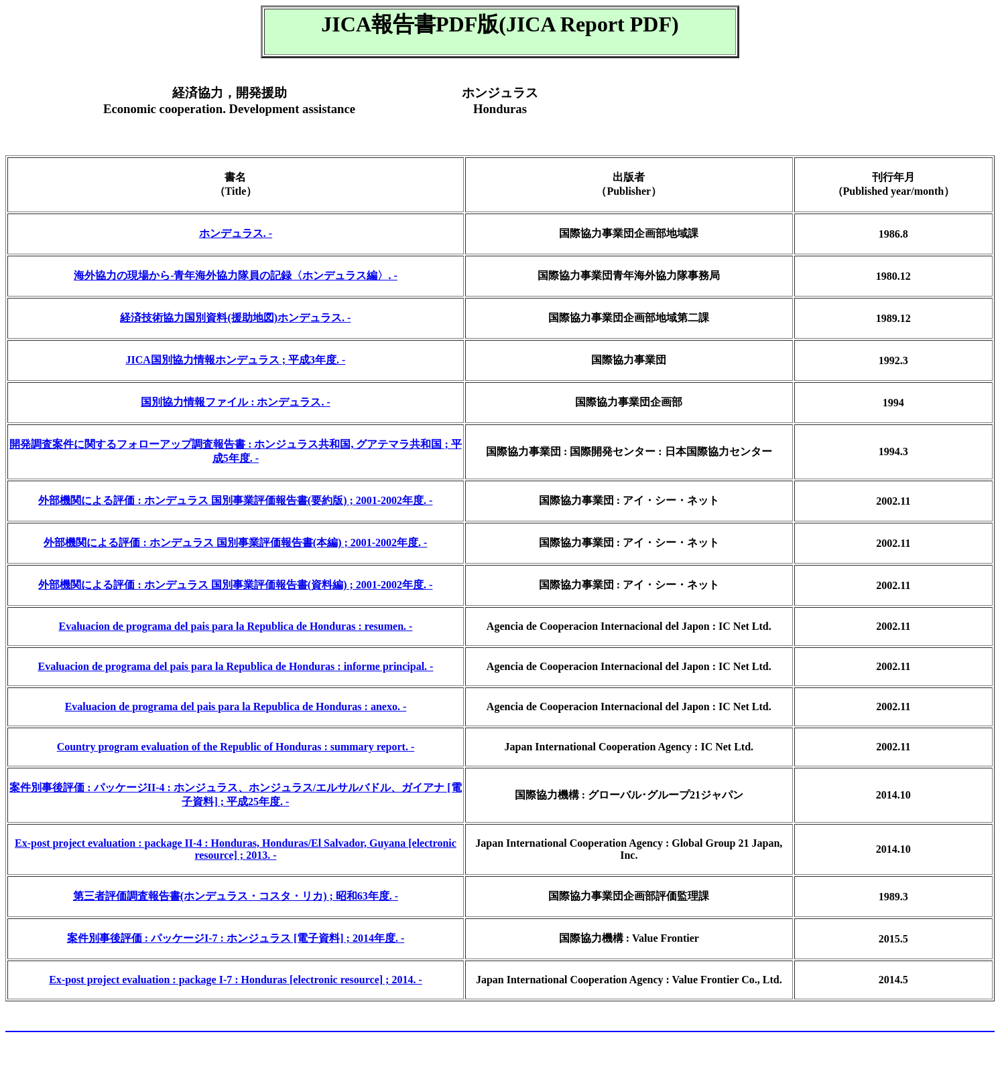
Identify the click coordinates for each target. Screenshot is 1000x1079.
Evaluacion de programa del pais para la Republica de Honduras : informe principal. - (235, 666)
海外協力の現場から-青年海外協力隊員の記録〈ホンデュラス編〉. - (235, 275)
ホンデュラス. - (235, 233)
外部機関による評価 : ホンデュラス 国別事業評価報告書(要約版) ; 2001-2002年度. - (235, 500)
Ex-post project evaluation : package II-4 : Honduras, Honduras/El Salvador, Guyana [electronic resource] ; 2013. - (235, 849)
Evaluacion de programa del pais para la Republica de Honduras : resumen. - (236, 626)
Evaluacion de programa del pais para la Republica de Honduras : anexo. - (236, 706)
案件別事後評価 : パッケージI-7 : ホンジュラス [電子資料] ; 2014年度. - (236, 938)
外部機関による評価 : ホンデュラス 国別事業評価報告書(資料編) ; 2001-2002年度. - (235, 584)
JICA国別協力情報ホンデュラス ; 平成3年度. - (235, 359)
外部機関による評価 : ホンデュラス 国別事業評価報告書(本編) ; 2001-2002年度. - (235, 542)
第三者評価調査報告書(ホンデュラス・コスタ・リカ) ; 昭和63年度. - (235, 896)
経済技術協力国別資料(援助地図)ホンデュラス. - (235, 317)
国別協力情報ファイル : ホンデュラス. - (235, 402)
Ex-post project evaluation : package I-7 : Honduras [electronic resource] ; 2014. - (235, 979)
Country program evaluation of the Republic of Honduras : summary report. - (236, 746)
